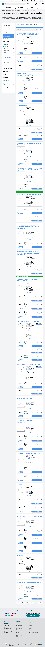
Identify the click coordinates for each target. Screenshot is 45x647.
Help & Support (14, 0)
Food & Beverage (8, 628)
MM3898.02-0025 (29, 172)
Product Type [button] (8, 44)
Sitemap (30, 631)
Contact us (18, 0)
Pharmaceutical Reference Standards (12, 10)
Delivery (30, 629)
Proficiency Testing (8, 633)
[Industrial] (4, 632)
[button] (41, 49)
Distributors (31, 628)
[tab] (8, 29)
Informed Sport (19, 635)
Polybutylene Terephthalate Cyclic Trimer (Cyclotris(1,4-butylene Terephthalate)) (29, 169)
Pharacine (20, 484)
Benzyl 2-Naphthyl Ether (24, 398)
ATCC (17, 631)
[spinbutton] (39, 49)
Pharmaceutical (7, 627)
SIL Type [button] (8, 90)
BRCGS (17, 632)
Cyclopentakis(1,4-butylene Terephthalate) (25, 421)
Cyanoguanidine (22, 105)
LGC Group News (19, 625)
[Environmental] (4, 629)
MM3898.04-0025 (29, 231)
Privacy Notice (26, 644)
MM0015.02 (28, 558)
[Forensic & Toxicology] (4, 631)
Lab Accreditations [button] (8, 71)
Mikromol (30, 110)
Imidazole (20, 555)
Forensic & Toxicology (8, 631)
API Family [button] (8, 32)
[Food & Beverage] (4, 628)
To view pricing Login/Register (20, 53)
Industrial (6, 632)
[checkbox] (3, 48)
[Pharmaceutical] (4, 627)
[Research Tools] (4, 625)
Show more (8, 57)
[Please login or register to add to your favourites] (35, 49)
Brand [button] (8, 60)
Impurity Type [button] (8, 87)
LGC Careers (18, 626)
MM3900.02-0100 (29, 401)
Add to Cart (37, 61)
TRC (29, 80)
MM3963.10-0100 (29, 585)
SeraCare (17, 629)
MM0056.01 (28, 108)
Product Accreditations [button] (8, 68)
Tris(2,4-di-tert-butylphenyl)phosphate (29, 194)
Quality (6, 0)
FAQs (29, 626)
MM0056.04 (28, 367)
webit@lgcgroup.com (35, 0)
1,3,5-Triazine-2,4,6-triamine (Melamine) (29, 364)
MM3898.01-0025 (29, 147)
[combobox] (14, 4)
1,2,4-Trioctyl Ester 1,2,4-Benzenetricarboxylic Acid (25, 74)
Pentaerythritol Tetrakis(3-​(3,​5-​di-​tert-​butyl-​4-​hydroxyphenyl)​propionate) (29, 33)
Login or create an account (22, 24)
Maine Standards (19, 628)
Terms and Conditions (20, 644)
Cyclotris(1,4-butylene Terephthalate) (28, 453)
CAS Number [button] (8, 77)
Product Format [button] (8, 80)
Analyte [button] (8, 74)
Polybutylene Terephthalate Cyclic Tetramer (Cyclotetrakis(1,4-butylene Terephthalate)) (28, 253)
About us (3, 0)
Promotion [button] (8, 29)
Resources (9, 0)
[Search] (23, 3)
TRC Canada (18, 636)
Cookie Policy (31, 644)
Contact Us (30, 625)
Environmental (7, 629)
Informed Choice (19, 633)
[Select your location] (41, 1)
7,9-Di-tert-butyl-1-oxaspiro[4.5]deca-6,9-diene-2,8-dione (28, 280)
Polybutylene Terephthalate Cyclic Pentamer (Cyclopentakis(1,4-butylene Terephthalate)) (28, 226)
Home (3, 10)
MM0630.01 (28, 324)
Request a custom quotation (33, 632)
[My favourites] (40, 4)
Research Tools (7, 625)
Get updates (32, 615)
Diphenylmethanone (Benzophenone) (28, 321)
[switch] (5, 38)
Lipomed (17, 638)
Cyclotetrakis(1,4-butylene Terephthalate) (29, 516)
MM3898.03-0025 (29, 257)
